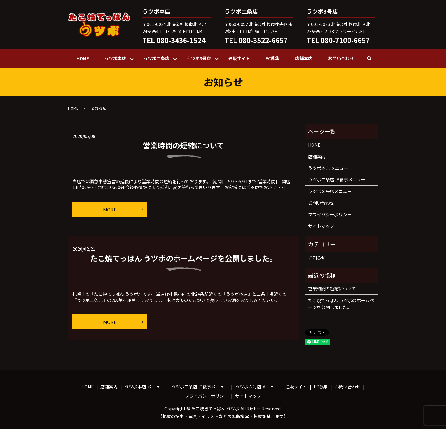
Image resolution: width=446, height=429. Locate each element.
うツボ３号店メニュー (330, 191)
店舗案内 (304, 58)
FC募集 (272, 58)
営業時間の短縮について (183, 145)
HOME (83, 58)
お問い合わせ (341, 58)
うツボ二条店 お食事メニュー (336, 179)
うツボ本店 (115, 58)
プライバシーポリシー (330, 214)
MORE (109, 209)
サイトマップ (321, 226)
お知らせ (317, 257)
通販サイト (239, 58)
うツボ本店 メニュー (328, 168)
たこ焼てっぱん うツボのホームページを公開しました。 (183, 258)
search (373, 58)
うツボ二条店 (156, 58)
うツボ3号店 (199, 58)
